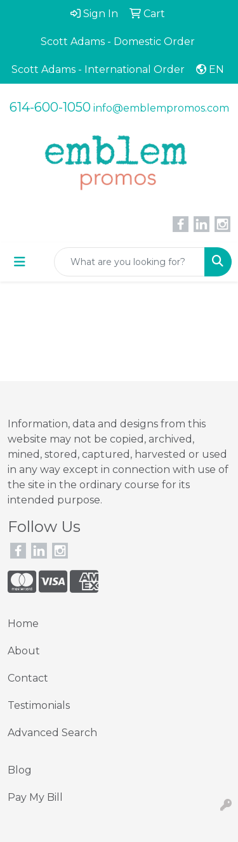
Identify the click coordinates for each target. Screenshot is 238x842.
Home (23, 624)
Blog (20, 770)
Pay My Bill (35, 797)
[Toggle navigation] (19, 262)
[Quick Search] (129, 261)
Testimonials (39, 705)
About (24, 651)
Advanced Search (52, 733)
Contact (28, 678)
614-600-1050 (50, 107)
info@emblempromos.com (161, 108)
